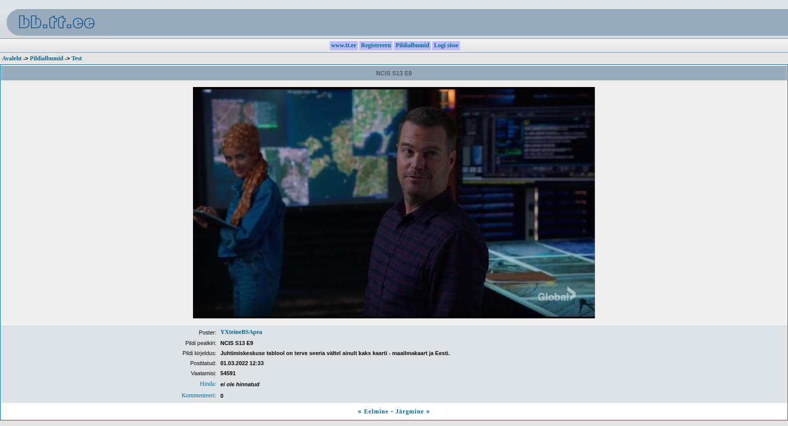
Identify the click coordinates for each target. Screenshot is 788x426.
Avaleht (12, 58)
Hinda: (208, 383)
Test (76, 58)
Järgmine (410, 411)
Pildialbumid (46, 58)
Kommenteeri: (198, 395)
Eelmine (376, 411)
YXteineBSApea (241, 331)
